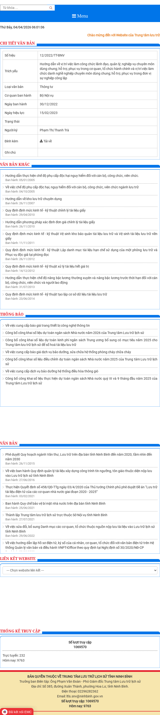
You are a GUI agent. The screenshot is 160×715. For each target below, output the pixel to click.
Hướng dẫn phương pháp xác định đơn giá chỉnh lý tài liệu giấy (50, 222)
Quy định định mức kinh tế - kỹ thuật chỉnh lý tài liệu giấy (45, 210)
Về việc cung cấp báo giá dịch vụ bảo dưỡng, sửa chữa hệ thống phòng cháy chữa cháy (68, 352)
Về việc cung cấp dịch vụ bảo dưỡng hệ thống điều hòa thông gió (51, 371)
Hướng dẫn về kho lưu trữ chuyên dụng (33, 199)
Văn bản (9, 443)
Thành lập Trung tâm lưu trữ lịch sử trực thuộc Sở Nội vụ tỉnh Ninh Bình (56, 488)
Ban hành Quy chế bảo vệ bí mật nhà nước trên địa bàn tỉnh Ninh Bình (55, 476)
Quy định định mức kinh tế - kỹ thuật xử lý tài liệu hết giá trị (47, 266)
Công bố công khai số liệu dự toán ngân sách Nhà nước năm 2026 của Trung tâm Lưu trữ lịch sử (74, 333)
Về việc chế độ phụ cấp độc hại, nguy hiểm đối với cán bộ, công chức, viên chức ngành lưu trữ (72, 187)
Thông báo (12, 314)
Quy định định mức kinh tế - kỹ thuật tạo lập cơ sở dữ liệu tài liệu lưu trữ (56, 294)
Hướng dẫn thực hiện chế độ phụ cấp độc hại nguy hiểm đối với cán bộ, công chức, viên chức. (72, 176)
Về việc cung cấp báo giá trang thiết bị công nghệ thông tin (47, 325)
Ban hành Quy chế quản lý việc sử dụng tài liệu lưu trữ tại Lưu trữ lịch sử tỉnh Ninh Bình (67, 532)
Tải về (46, 141)
